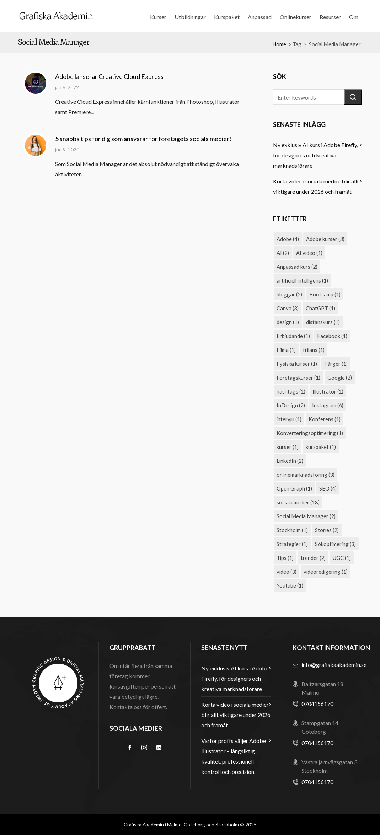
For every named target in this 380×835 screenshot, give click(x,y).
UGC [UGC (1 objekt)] (342, 558)
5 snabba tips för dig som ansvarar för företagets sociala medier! (143, 139)
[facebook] (129, 747)
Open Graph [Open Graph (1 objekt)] (294, 488)
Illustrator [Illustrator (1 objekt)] (327, 391)
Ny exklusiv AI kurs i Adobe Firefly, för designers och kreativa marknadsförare (315, 155)
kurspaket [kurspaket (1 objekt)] (321, 447)
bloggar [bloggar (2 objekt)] (289, 294)
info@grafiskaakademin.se (333, 664)
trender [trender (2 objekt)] (313, 558)
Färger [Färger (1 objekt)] (336, 363)
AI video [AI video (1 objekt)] (309, 253)
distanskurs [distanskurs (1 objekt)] (323, 322)
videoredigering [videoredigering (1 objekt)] (326, 571)
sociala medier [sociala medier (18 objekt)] (298, 502)
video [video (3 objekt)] (286, 571)
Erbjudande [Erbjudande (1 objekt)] (293, 336)
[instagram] (144, 747)
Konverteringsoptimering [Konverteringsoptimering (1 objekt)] (310, 433)
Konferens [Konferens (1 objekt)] (325, 419)
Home (279, 44)
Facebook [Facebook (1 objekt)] (332, 336)
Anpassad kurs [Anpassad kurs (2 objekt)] (297, 266)
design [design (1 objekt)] (288, 322)
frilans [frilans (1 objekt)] (314, 350)
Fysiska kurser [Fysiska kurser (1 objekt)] (297, 363)
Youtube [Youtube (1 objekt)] (290, 585)
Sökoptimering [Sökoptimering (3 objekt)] (335, 544)
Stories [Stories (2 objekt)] (327, 530)
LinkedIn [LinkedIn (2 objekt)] (290, 460)
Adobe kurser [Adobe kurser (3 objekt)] (325, 239)
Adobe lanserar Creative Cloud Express (109, 76)
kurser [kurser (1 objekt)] (288, 447)
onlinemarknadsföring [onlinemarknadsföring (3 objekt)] (305, 474)
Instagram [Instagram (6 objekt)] (327, 405)
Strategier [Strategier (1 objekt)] (292, 544)
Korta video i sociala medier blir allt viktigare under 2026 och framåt (316, 186)
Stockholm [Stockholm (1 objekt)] (292, 530)
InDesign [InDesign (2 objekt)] (291, 405)
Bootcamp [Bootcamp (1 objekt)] (325, 294)
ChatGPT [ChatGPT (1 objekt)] (320, 308)
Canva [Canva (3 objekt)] (288, 308)
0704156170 (317, 703)
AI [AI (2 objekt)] (283, 253)
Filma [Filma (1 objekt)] (286, 350)
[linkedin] (158, 747)
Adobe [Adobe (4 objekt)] (288, 239)
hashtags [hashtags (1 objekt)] (291, 391)
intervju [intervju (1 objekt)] (289, 419)
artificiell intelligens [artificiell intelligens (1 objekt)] (302, 280)
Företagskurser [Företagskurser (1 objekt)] (298, 377)
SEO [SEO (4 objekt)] (328, 488)
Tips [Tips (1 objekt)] (285, 558)
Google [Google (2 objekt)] (339, 377)
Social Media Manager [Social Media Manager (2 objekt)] (306, 516)
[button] (353, 97)
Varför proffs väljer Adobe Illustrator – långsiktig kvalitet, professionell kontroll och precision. (233, 756)
